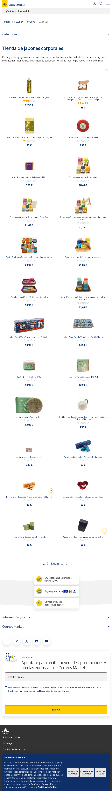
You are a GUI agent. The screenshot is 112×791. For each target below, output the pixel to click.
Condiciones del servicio (14, 749)
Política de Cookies (47, 787)
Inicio (7, 22)
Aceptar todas (100, 772)
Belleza (18, 22)
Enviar (56, 709)
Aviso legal (8, 743)
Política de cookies (11, 737)
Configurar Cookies (86, 772)
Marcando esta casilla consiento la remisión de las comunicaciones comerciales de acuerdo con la (54, 689)
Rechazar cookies (73, 772)
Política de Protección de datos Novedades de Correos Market (38, 691)
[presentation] (27, 699)
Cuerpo (31, 22)
